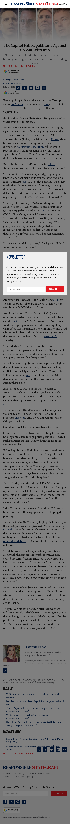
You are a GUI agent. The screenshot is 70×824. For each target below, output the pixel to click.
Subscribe (53, 289)
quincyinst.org (60, 3)
